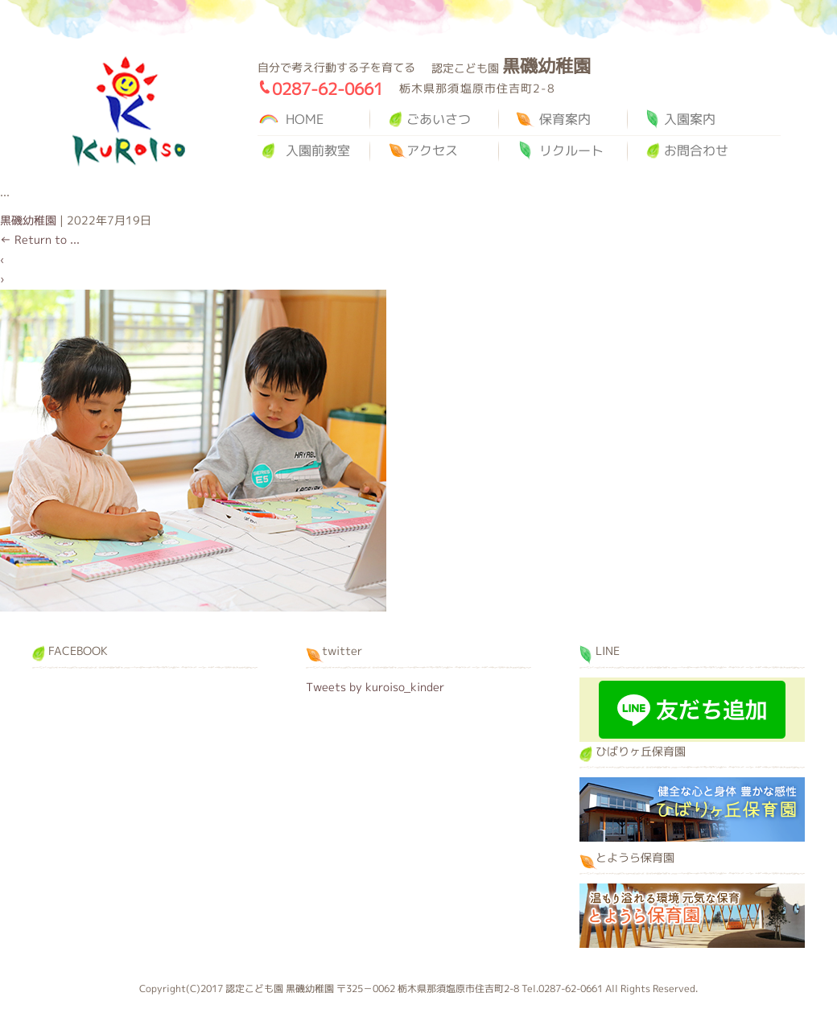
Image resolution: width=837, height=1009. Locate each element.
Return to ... (40, 239)
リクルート (571, 150)
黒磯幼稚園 (128, 111)
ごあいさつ (438, 119)
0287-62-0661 (327, 88)
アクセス (432, 150)
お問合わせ (696, 150)
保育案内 (565, 119)
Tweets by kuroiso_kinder (375, 686)
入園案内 (689, 119)
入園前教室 (318, 150)
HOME (305, 119)
